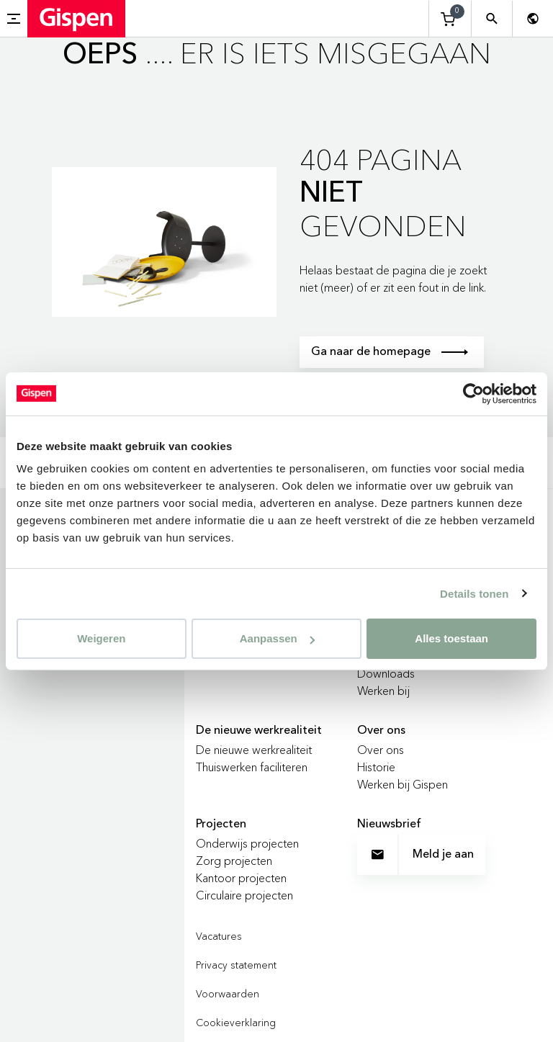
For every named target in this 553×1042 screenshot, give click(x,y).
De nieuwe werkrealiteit (254, 749)
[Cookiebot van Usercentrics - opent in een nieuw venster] (473, 393)
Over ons (380, 749)
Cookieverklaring (236, 1022)
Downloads (386, 673)
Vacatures (219, 936)
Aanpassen (277, 638)
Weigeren (101, 638)
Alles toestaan (451, 638)
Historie (376, 767)
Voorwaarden (227, 993)
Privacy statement (236, 964)
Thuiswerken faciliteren (251, 767)
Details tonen (474, 593)
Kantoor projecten (241, 878)
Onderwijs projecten (247, 843)
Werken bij (383, 690)
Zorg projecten (234, 860)
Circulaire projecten (244, 895)
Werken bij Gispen (402, 784)
